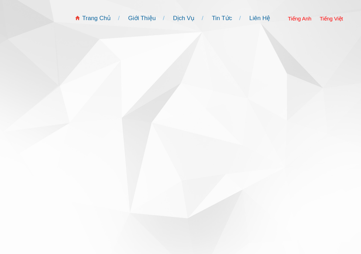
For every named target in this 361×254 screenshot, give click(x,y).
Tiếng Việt (331, 19)
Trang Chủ (96, 18)
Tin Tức (222, 18)
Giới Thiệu (142, 18)
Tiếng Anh (300, 19)
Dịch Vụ (184, 18)
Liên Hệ (259, 18)
